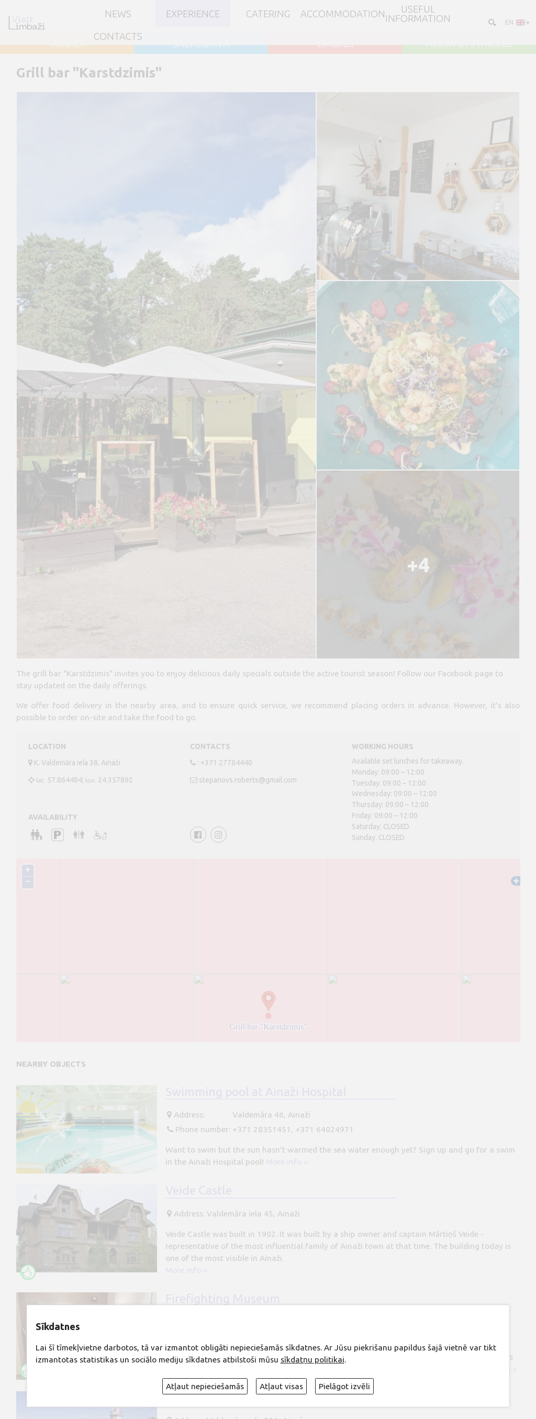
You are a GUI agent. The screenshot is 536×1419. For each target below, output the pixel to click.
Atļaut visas (281, 1386)
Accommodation (342, 13)
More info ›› (287, 1161)
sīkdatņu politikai (312, 1359)
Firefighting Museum (222, 1298)
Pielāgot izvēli (344, 1386)
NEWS (118, 13)
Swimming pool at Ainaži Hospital (256, 1091)
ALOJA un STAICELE (469, 43)
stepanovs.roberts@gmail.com (248, 780)
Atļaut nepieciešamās (205, 1386)
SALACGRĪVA (201, 43)
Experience (193, 13)
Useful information (418, 14)
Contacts (118, 36)
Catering (268, 13)
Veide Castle (198, 1190)
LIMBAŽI (335, 43)
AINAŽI (67, 43)
